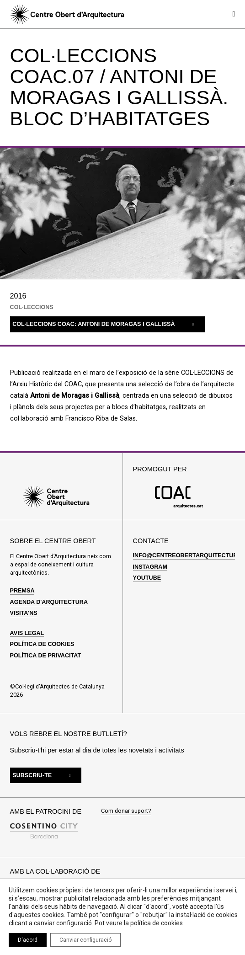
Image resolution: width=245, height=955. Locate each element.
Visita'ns (23, 609)
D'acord (27, 940)
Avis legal (27, 629)
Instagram (150, 563)
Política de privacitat (45, 651)
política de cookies (156, 923)
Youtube (147, 574)
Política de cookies (42, 640)
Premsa (22, 587)
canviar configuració (63, 923)
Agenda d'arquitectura (49, 598)
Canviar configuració (85, 940)
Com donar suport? (126, 808)
